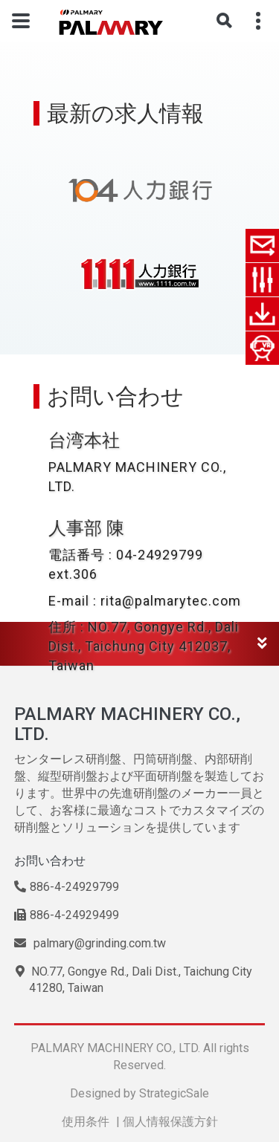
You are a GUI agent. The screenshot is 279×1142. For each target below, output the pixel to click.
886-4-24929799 (66, 887)
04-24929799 (159, 554)
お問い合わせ (50, 861)
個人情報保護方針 (170, 1122)
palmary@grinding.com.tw (90, 943)
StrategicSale (174, 1093)
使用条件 (85, 1122)
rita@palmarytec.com (170, 601)
